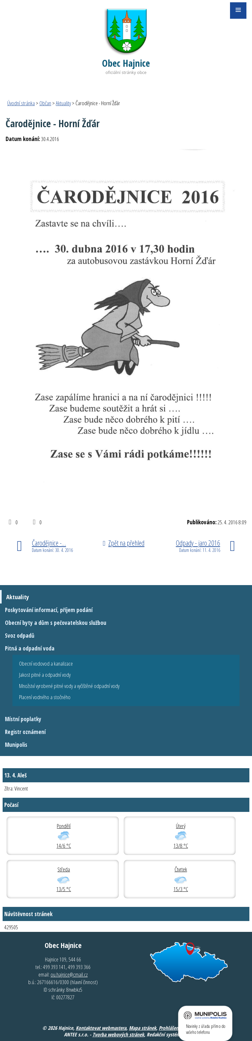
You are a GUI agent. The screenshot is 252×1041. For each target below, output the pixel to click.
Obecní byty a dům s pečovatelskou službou (55, 623)
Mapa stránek (142, 1028)
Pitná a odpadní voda (29, 648)
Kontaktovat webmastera (101, 1028)
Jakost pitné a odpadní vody (45, 674)
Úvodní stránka (21, 103)
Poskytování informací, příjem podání (49, 610)
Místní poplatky (23, 719)
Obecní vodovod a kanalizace (46, 663)
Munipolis (16, 744)
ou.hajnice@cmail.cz (69, 974)
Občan (45, 103)
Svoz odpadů (19, 635)
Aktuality (63, 103)
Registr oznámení (25, 732)
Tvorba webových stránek (118, 1034)
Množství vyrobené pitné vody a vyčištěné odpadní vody (69, 686)
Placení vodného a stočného (45, 697)
